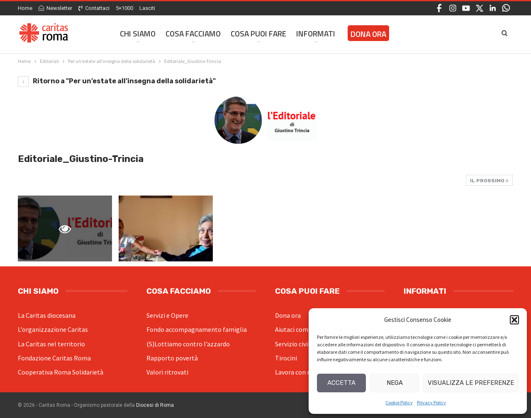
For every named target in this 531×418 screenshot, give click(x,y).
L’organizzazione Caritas (53, 329)
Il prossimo (489, 181)
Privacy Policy (431, 402)
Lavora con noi (295, 372)
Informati (315, 33)
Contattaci (94, 8)
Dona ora (288, 315)
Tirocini (286, 358)
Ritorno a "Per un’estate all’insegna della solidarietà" (117, 81)
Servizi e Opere (167, 315)
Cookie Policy (399, 402)
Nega (395, 383)
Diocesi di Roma (155, 405)
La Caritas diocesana (47, 315)
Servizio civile (294, 344)
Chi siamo (138, 33)
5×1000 (124, 8)
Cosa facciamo (193, 33)
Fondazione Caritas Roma (54, 358)
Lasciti (147, 8)
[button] (514, 320)
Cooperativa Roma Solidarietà (60, 372)
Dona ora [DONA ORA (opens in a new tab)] (368, 34)
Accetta (341, 383)
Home (25, 8)
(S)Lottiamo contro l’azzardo (188, 344)
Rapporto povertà (172, 358)
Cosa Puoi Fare (258, 33)
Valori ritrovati (167, 372)
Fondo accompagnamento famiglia (196, 329)
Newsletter (55, 8)
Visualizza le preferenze (471, 383)
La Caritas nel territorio (51, 344)
